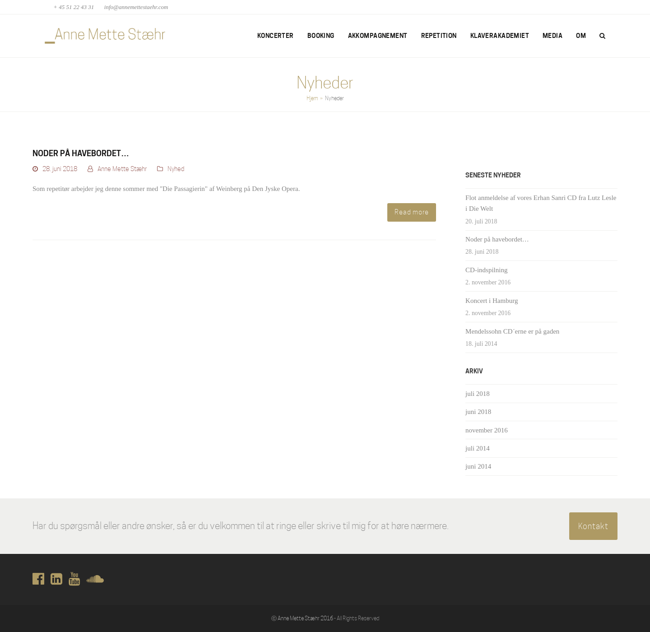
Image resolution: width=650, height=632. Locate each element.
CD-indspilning (486, 270)
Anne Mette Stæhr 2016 (305, 618)
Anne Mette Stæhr (122, 168)
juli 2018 (477, 393)
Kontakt (593, 526)
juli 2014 (477, 448)
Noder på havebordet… (80, 153)
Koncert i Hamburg (491, 300)
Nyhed (175, 168)
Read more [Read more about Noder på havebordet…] (412, 212)
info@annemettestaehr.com (136, 7)
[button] (602, 36)
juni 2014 (478, 466)
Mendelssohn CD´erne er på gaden (512, 331)
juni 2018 (478, 411)
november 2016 (486, 430)
